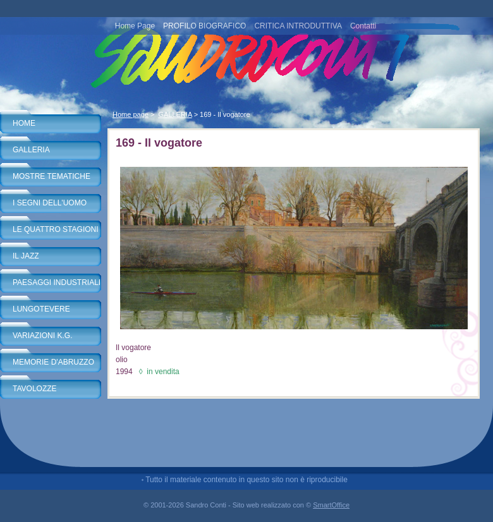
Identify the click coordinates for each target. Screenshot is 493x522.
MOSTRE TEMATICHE (51, 176)
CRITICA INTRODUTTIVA (297, 25)
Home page (131, 114)
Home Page (135, 25)
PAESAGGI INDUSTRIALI (56, 282)
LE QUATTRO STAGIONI (56, 229)
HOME (24, 123)
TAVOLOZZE (35, 388)
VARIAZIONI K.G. (42, 335)
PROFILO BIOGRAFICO (204, 25)
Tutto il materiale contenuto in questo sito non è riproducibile (246, 479)
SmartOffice (331, 505)
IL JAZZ (26, 256)
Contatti (363, 25)
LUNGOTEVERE (41, 309)
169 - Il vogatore (225, 114)
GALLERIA (31, 149)
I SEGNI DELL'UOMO (50, 202)
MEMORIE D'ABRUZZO (53, 362)
